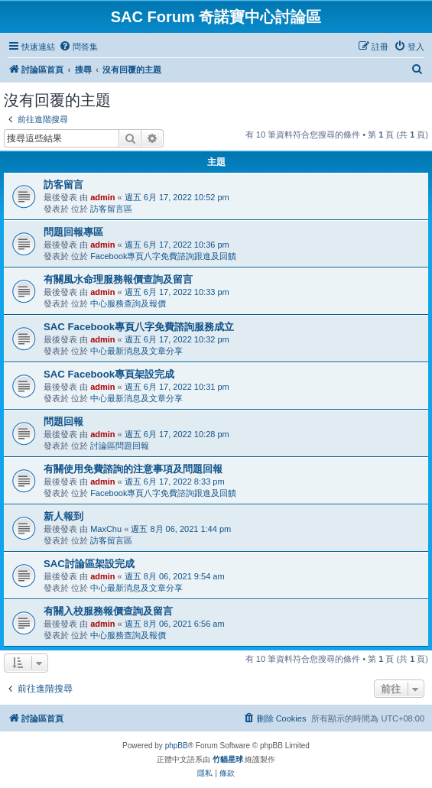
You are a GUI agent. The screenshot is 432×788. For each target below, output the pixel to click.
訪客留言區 (111, 208)
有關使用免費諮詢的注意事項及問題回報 (133, 469)
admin (102, 197)
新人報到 (63, 516)
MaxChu (106, 528)
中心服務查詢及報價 (128, 303)
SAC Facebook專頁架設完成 (109, 374)
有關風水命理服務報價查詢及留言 (118, 279)
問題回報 (63, 421)
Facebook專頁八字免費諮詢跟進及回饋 (163, 256)
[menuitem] (78, 46)
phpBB (176, 745)
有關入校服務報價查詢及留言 (108, 611)
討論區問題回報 (119, 445)
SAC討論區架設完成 (89, 563)
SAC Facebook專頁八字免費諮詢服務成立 (139, 326)
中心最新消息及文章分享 (136, 350)
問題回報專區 (73, 232)
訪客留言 (63, 184)
